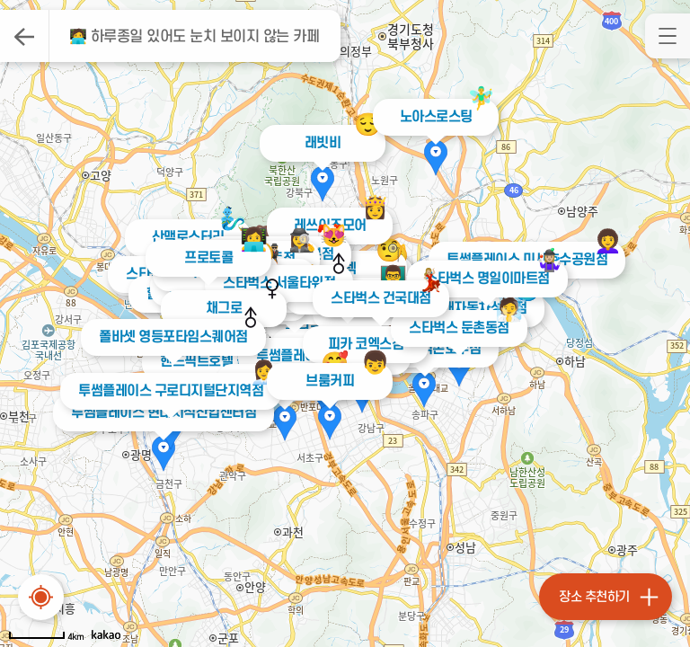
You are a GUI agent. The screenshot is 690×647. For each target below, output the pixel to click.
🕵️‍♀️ (302, 240)
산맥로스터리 (188, 237)
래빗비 (323, 143)
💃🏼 (427, 280)
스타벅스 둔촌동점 (455, 328)
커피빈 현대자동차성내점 (453, 308)
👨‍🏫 (393, 277)
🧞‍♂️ (233, 219)
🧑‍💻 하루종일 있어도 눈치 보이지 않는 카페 (194, 37)
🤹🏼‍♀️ (545, 260)
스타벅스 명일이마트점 (482, 278)
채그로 (224, 308)
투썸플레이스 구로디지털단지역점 (164, 391)
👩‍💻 (254, 239)
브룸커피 (329, 381)
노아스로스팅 (436, 117)
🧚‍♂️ (481, 98)
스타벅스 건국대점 (377, 298)
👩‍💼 (257, 372)
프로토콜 (208, 258)
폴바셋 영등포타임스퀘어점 (168, 337)
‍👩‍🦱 (601, 241)
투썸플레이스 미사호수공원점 (520, 260)
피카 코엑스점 (366, 344)
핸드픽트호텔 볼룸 (206, 361)
